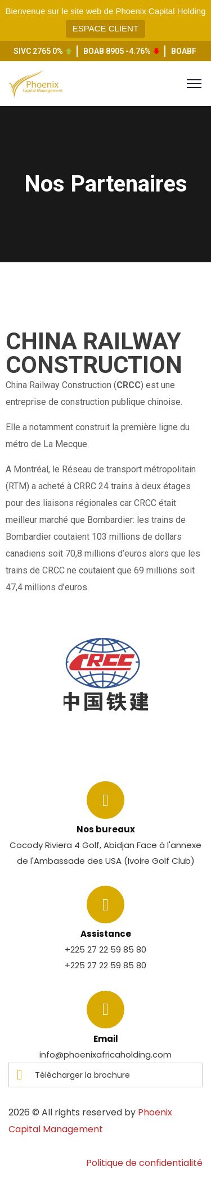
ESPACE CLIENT (105, 28)
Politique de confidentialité (144, 1162)
